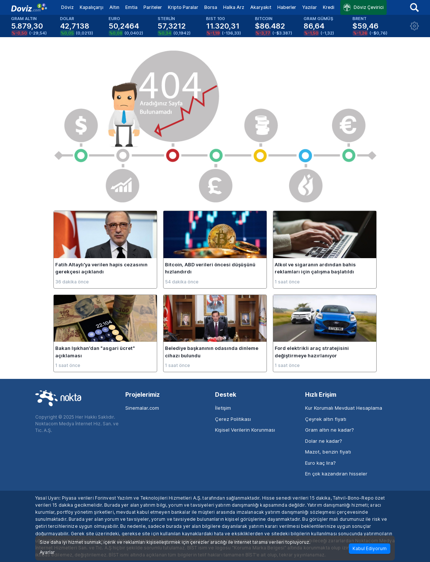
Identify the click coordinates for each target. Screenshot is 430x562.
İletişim (223, 408)
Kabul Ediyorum (370, 548)
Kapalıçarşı (91, 7)
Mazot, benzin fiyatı (328, 452)
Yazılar (309, 7)
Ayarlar (47, 552)
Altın (114, 7)
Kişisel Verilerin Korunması (245, 430)
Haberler (286, 7)
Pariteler (152, 7)
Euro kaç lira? (320, 463)
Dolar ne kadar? (323, 441)
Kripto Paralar (183, 7)
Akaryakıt (260, 7)
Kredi (328, 7)
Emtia (131, 7)
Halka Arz (233, 7)
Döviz (67, 7)
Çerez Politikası (233, 419)
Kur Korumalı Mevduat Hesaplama (343, 408)
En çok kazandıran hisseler (336, 474)
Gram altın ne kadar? (329, 430)
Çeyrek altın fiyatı (325, 419)
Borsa (210, 7)
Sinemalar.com (142, 408)
